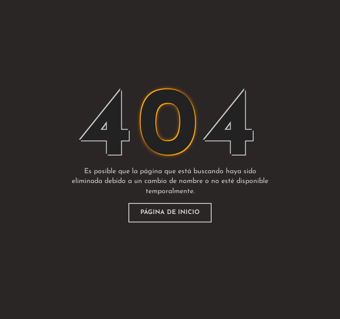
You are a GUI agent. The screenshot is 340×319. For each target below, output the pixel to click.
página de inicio (170, 212)
